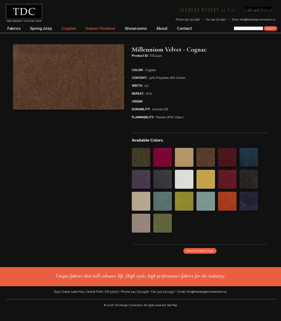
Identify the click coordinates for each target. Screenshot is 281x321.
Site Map (172, 305)
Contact (184, 28)
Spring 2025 (41, 28)
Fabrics (14, 28)
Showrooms (136, 28)
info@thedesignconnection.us (257, 19)
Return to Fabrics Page (199, 250)
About (161, 28)
